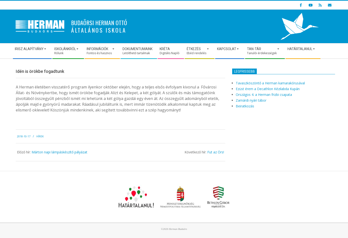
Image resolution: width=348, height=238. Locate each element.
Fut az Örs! (215, 152)
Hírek (40, 136)
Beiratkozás (245, 106)
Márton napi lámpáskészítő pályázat (59, 152)
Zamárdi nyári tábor (251, 100)
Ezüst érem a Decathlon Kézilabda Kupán (268, 89)
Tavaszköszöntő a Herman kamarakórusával (270, 83)
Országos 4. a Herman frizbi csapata (264, 94)
